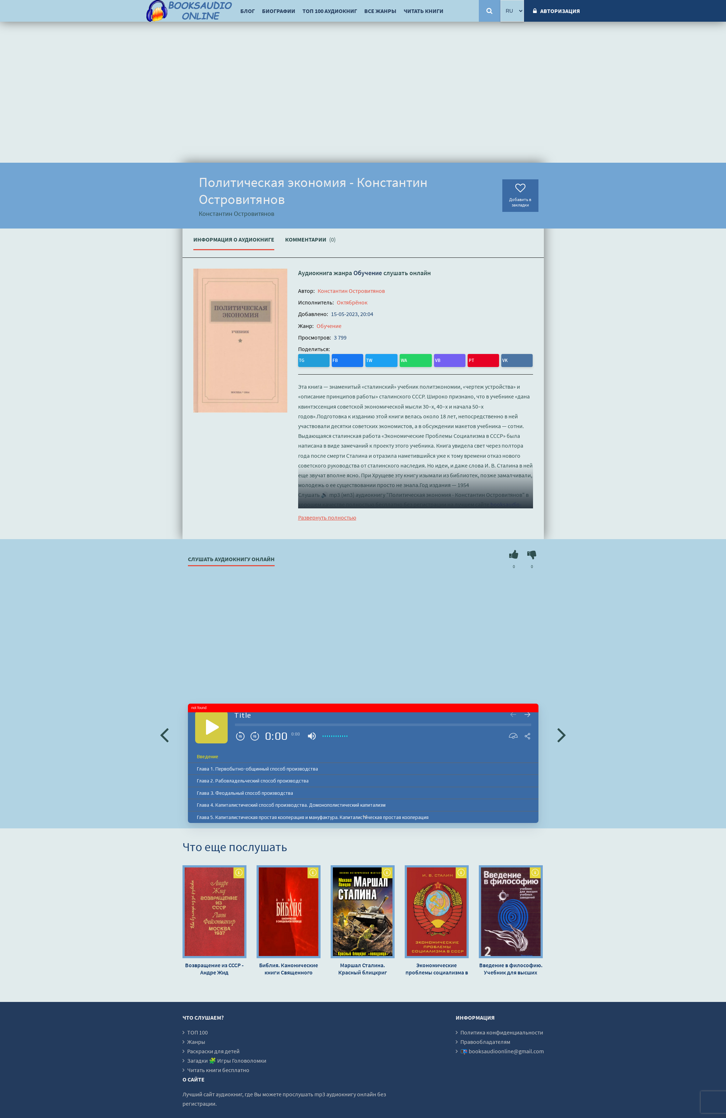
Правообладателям (485, 1040)
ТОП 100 (197, 1030)
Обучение (367, 273)
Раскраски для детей (213, 1049)
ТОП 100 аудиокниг (329, 10)
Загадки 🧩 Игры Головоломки (226, 1058)
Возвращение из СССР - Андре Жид (214, 967)
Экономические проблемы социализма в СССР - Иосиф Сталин (436, 967)
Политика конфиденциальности (501, 1030)
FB (319, 359)
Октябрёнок (352, 302)
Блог (247, 10)
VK (392, 359)
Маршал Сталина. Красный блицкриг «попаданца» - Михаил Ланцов (362, 967)
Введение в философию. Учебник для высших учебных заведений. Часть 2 (510, 967)
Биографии (278, 10)
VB (364, 359)
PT (378, 359)
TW (334, 359)
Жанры (196, 1040)
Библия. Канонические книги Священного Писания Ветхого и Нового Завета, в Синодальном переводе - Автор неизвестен (288, 967)
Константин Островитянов (351, 290)
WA (349, 359)
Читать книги (423, 10)
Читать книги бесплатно (218, 1068)
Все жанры (380, 10)
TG (304, 359)
